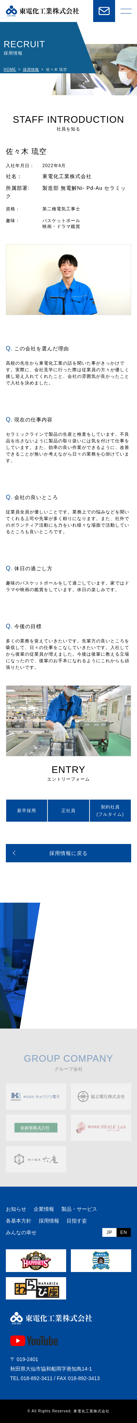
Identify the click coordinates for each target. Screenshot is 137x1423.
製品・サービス (79, 1209)
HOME (10, 69)
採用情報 (31, 69)
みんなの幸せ (21, 1232)
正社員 (68, 810)
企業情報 (44, 1209)
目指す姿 (76, 1221)
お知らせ (16, 1209)
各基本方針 (18, 1221)
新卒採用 (26, 810)
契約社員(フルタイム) (110, 810)
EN (123, 1232)
